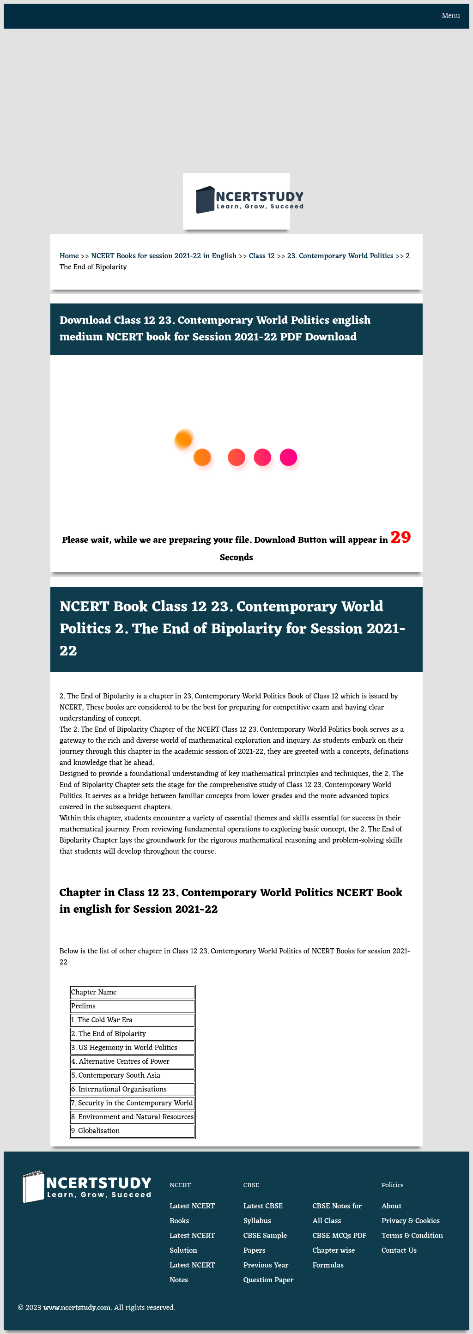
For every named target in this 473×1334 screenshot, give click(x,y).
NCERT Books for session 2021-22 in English (163, 256)
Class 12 (262, 256)
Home (69, 256)
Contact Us (399, 1250)
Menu (451, 16)
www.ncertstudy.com (77, 1308)
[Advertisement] (236, 100)
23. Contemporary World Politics (340, 256)
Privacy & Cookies (411, 1221)
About (391, 1206)
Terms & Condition (412, 1236)
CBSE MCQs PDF (340, 1236)
